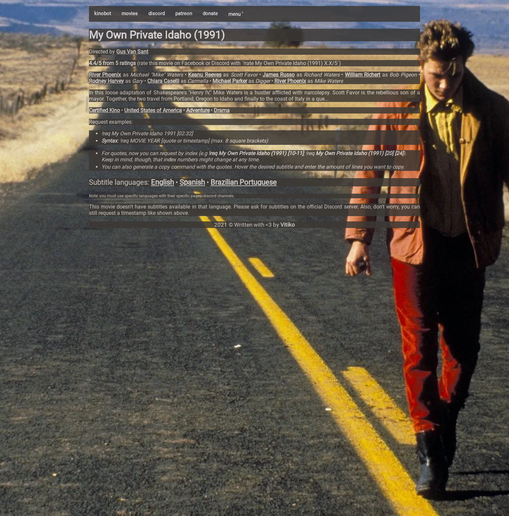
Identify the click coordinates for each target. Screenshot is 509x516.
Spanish (192, 182)
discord (156, 13)
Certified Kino (104, 110)
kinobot (102, 13)
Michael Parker (229, 81)
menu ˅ (235, 14)
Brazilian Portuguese (244, 182)
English (162, 182)
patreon (183, 13)
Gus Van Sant (132, 51)
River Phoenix (105, 75)
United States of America (153, 110)
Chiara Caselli (163, 81)
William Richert (362, 75)
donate (210, 13)
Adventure (198, 110)
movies (130, 13)
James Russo (279, 75)
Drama (222, 110)
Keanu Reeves (204, 75)
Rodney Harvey (106, 81)
